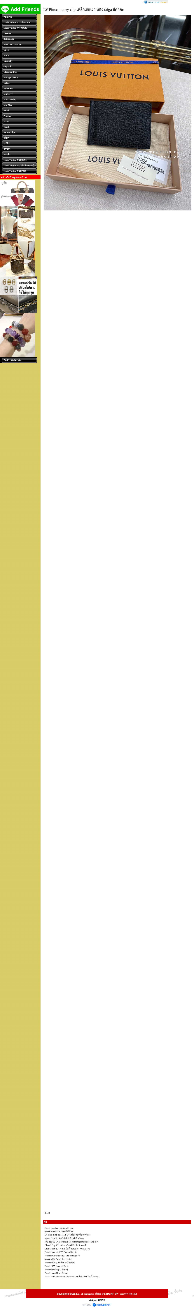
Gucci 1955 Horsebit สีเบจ (57, 1266)
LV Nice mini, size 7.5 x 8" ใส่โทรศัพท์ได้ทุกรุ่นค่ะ (67, 1235)
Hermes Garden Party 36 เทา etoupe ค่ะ (62, 1255)
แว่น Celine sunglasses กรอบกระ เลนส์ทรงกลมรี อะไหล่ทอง (72, 1276)
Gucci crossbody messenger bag (59, 1228)
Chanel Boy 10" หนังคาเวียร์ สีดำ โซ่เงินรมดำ (66, 1245)
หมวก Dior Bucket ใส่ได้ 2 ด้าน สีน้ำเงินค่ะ (64, 1238)
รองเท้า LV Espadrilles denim (58, 1259)
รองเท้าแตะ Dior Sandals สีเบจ (59, 1231)
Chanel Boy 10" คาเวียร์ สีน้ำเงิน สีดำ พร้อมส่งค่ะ (67, 1248)
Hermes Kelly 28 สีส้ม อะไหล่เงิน (60, 1262)
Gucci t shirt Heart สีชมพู (56, 1273)
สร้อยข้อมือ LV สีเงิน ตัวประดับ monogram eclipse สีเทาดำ (72, 1241)
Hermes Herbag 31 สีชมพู (56, 1269)
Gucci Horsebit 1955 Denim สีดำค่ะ (61, 1252)
